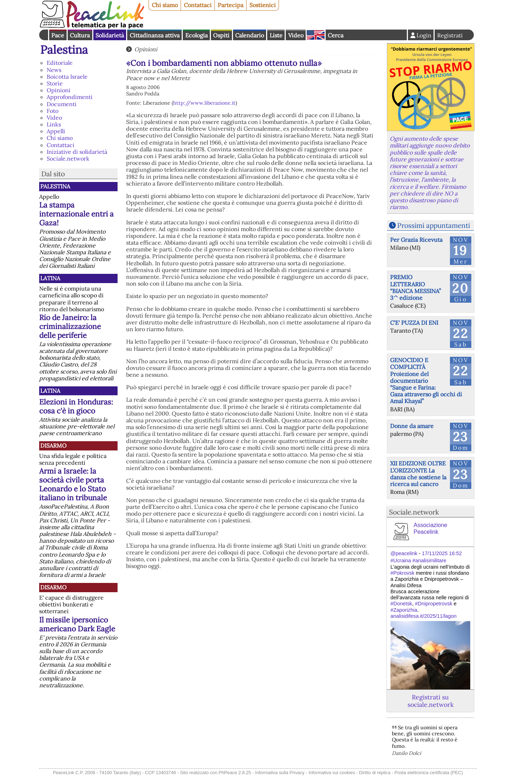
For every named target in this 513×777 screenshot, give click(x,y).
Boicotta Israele (67, 76)
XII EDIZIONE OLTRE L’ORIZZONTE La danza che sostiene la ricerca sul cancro (418, 473)
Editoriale (60, 62)
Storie (55, 83)
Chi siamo (165, 5)
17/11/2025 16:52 (442, 553)
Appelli (56, 131)
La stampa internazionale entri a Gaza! (76, 214)
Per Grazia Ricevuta (416, 239)
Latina (50, 278)
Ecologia (196, 35)
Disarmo (53, 445)
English (316, 35)
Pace (57, 35)
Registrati (450, 35)
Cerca (335, 35)
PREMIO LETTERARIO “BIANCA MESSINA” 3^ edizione (415, 287)
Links (54, 124)
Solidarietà (109, 35)
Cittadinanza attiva (155, 35)
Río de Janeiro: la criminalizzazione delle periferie (70, 326)
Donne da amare (412, 425)
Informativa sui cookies (332, 772)
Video (296, 35)
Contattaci (198, 5)
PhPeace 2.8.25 (235, 772)
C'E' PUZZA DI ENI (414, 322)
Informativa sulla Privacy (280, 772)
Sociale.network (68, 158)
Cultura (80, 35)
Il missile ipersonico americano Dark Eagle (77, 624)
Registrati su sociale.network (431, 701)
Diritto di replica (374, 772)
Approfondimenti (70, 96)
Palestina (64, 49)
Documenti (62, 104)
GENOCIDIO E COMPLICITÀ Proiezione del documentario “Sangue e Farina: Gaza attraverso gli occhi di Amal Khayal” (426, 380)
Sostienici (262, 5)
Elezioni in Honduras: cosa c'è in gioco (76, 406)
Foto (52, 110)
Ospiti (221, 35)
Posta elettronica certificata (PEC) (428, 772)
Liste (276, 35)
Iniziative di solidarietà (77, 151)
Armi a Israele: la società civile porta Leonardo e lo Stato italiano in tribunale (73, 484)
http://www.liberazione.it (204, 103)
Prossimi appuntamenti (433, 225)
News (54, 69)
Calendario (249, 35)
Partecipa (230, 5)
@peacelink (403, 553)
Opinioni (59, 90)
